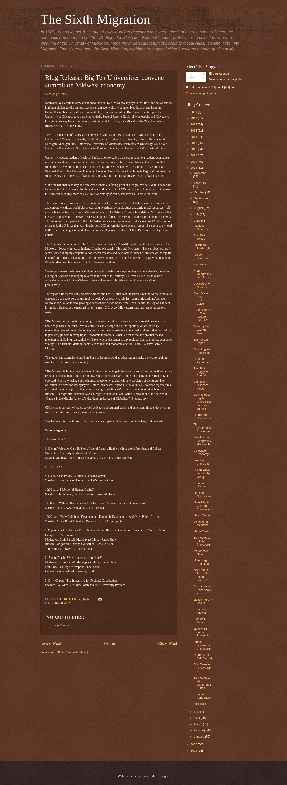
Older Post (167, 643)
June (197, 220)
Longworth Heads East (202, 416)
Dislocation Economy (201, 452)
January (199, 736)
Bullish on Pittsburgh (201, 246)
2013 (194, 136)
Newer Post (50, 643)
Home (109, 643)
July (197, 214)
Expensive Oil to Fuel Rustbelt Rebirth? (202, 315)
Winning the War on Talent (201, 330)
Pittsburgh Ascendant (201, 360)
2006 (194, 750)
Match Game (201, 515)
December (200, 173)
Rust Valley (200, 264)
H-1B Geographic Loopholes (202, 274)
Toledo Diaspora (200, 256)
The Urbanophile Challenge (202, 428)
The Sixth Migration (95, 19)
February (200, 730)
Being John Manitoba (201, 523)
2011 (194, 149)
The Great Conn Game (202, 494)
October (199, 192)
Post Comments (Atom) (73, 652)
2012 (194, 143)
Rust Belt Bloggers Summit (200, 372)
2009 (194, 161)
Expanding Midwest (200, 611)
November (200, 182)
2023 (194, 112)
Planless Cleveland (201, 227)
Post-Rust (199, 703)
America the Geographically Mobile (202, 441)
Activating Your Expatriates (202, 350)
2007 (194, 744)
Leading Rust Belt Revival (202, 656)
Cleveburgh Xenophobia (202, 695)
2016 (194, 118)
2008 (194, 167)
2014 (194, 130)
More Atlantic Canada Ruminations (203, 506)
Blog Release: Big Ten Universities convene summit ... (202, 401)
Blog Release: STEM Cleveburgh (202, 541)
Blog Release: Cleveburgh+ (202, 668)
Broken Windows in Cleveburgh (202, 645)
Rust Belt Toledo (199, 237)
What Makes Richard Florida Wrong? (201, 575)
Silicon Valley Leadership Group (202, 473)
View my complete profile (202, 93)
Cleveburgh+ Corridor (201, 285)
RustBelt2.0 (62, 603)
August (199, 208)
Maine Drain (201, 531)
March (198, 724)
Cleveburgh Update (200, 484)
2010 (194, 155)
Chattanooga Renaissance (202, 590)
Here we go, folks (56, 94)
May (197, 711)
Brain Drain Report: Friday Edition (200, 298)
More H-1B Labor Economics (202, 632)
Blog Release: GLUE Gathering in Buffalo (202, 683)
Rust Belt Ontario (199, 620)
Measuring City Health (203, 601)
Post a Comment (61, 625)
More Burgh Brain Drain (202, 562)
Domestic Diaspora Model (200, 385)
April (197, 718)
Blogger (163, 776)
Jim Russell (221, 73)
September (201, 198)
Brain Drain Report (200, 341)
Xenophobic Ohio (201, 552)
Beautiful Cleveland (201, 462)
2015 (194, 124)
